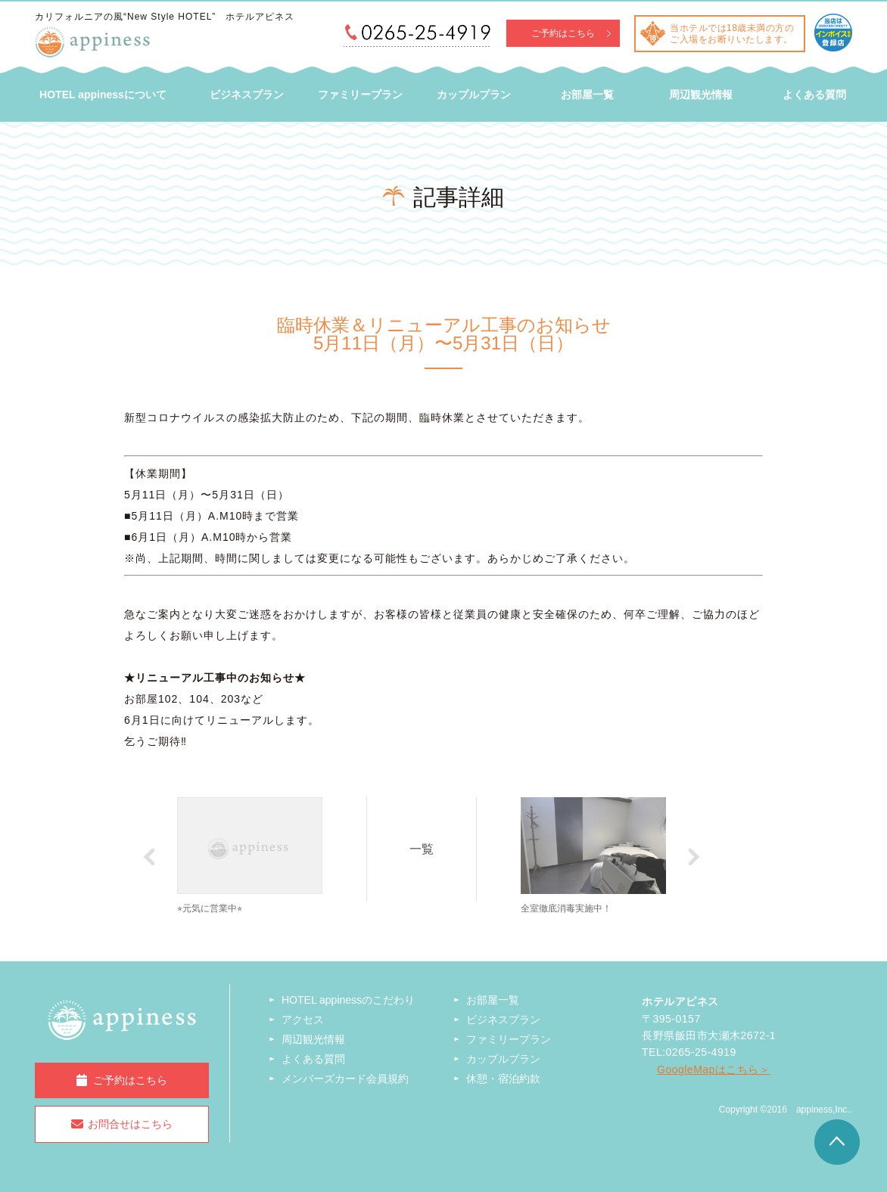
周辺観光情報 (701, 94)
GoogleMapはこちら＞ (713, 1069)
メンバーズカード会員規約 (345, 1078)
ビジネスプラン (247, 94)
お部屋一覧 (587, 94)
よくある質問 (814, 94)
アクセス (303, 1020)
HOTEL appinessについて (103, 94)
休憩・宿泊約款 (503, 1078)
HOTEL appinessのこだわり (348, 1000)
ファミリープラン (360, 94)
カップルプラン (474, 94)
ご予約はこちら (563, 33)
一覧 (424, 848)
